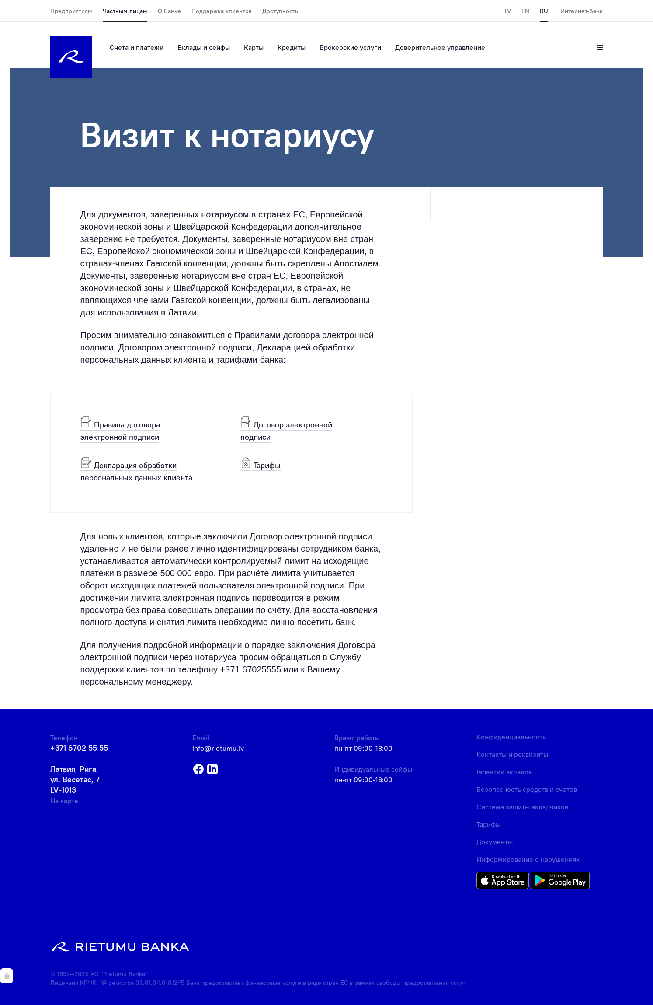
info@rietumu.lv (218, 748)
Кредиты (292, 47)
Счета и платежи (136, 47)
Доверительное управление (440, 47)
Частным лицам (125, 11)
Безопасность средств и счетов (526, 789)
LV (508, 11)
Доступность (280, 11)
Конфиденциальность (511, 736)
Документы (494, 841)
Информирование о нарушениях (528, 859)
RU (544, 11)
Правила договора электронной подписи (120, 430)
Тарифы (260, 464)
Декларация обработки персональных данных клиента (136, 471)
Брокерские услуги (350, 47)
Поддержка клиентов (221, 11)
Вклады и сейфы (203, 47)
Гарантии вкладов (504, 771)
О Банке (169, 11)
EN (525, 11)
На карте (64, 800)
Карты (254, 47)
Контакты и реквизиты (512, 754)
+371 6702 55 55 (79, 748)
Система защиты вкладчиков (522, 806)
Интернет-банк (581, 11)
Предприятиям (71, 11)
